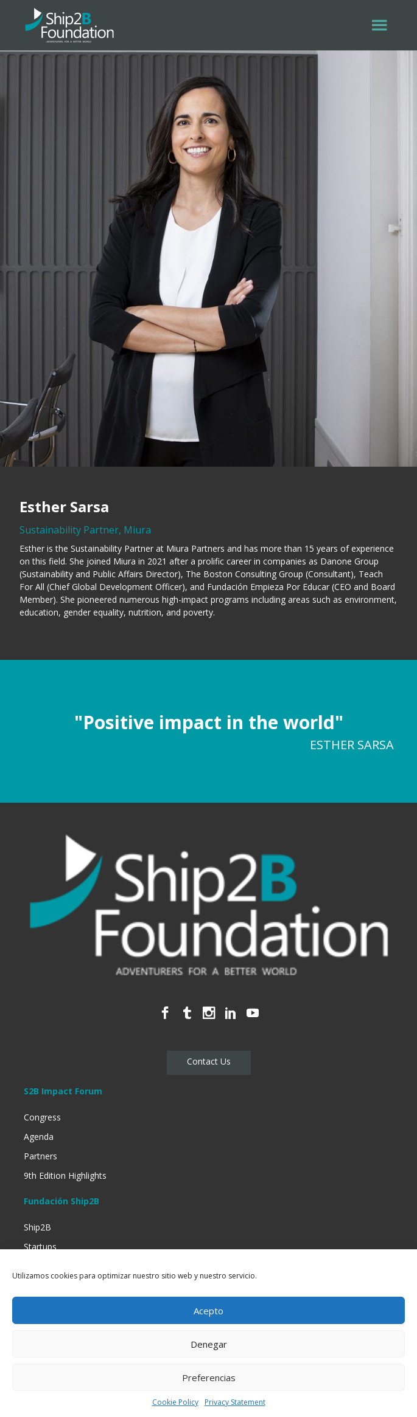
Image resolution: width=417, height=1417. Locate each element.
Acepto (208, 1311)
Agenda (39, 1136)
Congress (42, 1117)
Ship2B (37, 1227)
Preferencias (209, 1377)
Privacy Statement (235, 1402)
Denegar (209, 1344)
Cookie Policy (175, 1402)
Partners (40, 1156)
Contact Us (209, 1061)
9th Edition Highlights (65, 1175)
